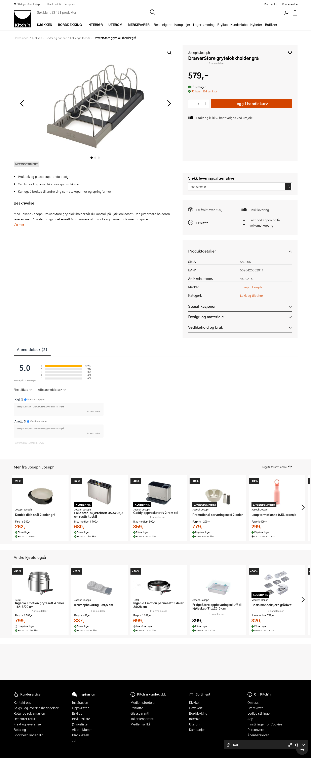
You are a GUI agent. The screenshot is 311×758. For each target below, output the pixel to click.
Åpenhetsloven (258, 735)
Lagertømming (204, 24)
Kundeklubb (238, 24)
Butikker (271, 24)
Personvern (255, 729)
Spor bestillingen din (28, 735)
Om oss (253, 702)
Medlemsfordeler (143, 702)
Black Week (80, 735)
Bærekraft (255, 708)
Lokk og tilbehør (80, 37)
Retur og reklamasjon (29, 713)
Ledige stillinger (259, 713)
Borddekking (198, 713)
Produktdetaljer (202, 251)
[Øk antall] (205, 103)
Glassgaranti (139, 713)
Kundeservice (290, 4)
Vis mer (19, 224)
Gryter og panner (56, 37)
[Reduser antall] (192, 103)
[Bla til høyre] (168, 103)
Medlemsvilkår (141, 724)
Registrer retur (24, 718)
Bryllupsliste (81, 718)
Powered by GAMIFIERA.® (29, 443)
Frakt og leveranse (27, 724)
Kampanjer (182, 24)
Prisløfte (202, 222)
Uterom (194, 724)
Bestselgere (162, 24)
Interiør (194, 718)
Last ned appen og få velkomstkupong (264, 223)
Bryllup (222, 24)
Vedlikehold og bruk (205, 327)
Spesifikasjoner (202, 306)
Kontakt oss (22, 702)
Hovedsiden (21, 37)
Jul (74, 740)
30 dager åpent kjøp (27, 4)
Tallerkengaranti (142, 718)
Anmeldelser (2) (32, 349)
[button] (290, 52)
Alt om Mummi (82, 729)
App (250, 718)
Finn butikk (270, 4)
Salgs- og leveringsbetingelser (36, 708)
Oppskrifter (80, 708)
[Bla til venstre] (22, 103)
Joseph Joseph (199, 52)
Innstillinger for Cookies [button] (264, 724)
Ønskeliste (79, 724)
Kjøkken (37, 37)
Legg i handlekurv (251, 103)
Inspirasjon (80, 702)
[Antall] (199, 103)
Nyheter (256, 24)
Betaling (20, 729)
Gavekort (195, 708)
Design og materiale (206, 317)
